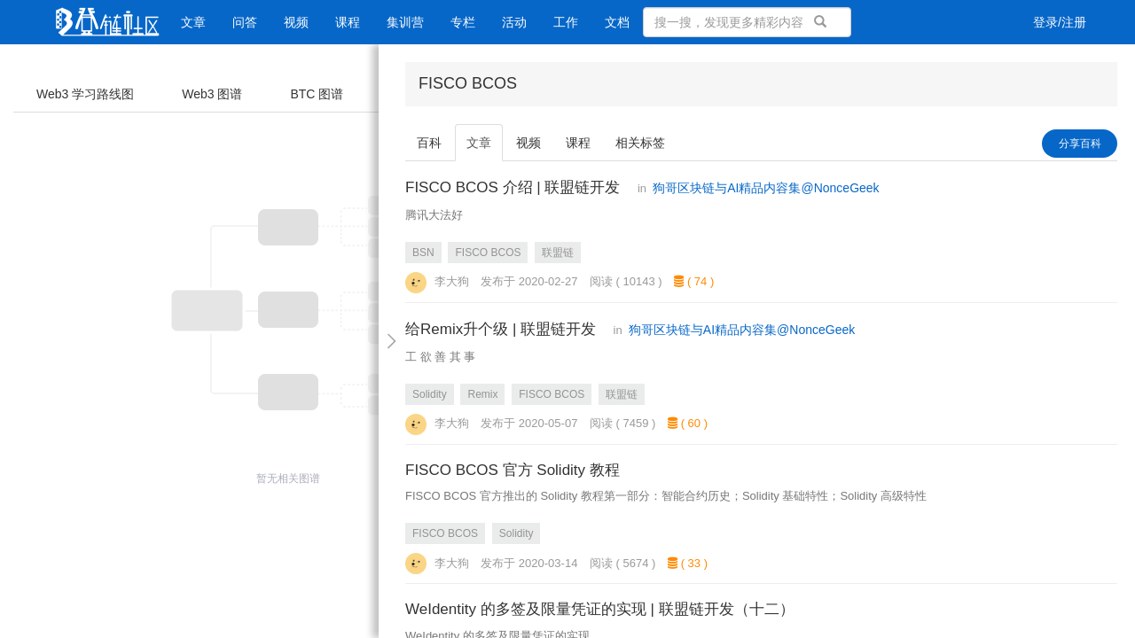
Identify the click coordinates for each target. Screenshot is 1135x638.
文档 (617, 22)
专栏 (462, 22)
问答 (244, 22)
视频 (296, 22)
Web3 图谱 (212, 94)
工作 (565, 22)
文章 (193, 22)
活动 (514, 22)
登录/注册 (1059, 22)
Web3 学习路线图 (85, 94)
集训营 (405, 22)
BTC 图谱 (316, 94)
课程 (347, 22)
